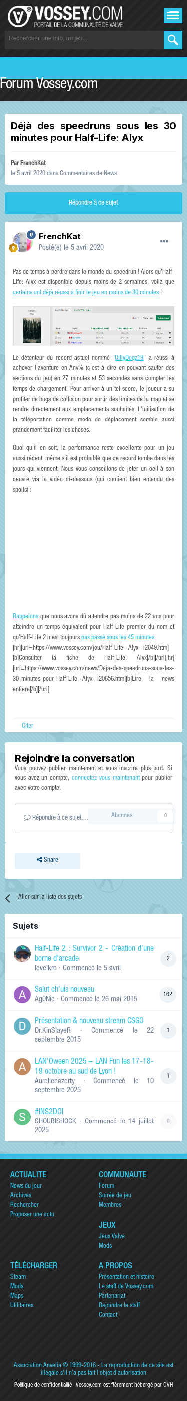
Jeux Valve (112, 1237)
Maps (16, 1296)
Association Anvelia (37, 1366)
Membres (110, 1205)
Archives (20, 1196)
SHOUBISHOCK (55, 1121)
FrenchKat (32, 164)
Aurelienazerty (55, 1081)
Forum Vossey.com (49, 85)
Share (47, 860)
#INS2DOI (49, 1113)
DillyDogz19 (129, 358)
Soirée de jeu (115, 1196)
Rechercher (24, 1205)
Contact (108, 1315)
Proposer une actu (32, 1215)
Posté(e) (71, 248)
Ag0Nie (45, 999)
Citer (27, 726)
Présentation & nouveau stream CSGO (89, 1022)
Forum (106, 1186)
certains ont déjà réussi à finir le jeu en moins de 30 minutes (86, 293)
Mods (105, 1246)
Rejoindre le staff (119, 1306)
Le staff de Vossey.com (126, 1287)
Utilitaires (21, 1306)
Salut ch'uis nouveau (64, 990)
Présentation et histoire (126, 1277)
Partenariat (112, 1296)
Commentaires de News (88, 174)
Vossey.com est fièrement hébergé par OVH (124, 1385)
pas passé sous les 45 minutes (117, 638)
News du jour (26, 1186)
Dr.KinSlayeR (53, 1031)
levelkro (46, 968)
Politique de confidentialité (43, 1385)
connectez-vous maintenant (106, 778)
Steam (18, 1277)
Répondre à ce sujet (93, 203)
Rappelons (25, 617)
